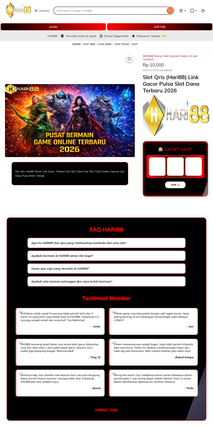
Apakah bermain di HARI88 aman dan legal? (62, 256)
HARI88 (76, 44)
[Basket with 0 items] (203, 11)
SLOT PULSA (122, 44)
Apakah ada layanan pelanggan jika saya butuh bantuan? (71, 281)
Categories (42, 10)
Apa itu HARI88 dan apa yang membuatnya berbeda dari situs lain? (79, 243)
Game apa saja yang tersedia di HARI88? (60, 268)
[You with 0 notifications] (193, 11)
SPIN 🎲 (175, 185)
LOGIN (53, 26)
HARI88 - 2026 (106, 410)
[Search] (170, 11)
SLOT (135, 44)
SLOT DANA (105, 44)
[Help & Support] (182, 11)
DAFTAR (159, 26)
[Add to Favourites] (129, 58)
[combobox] (109, 11)
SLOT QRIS (89, 44)
